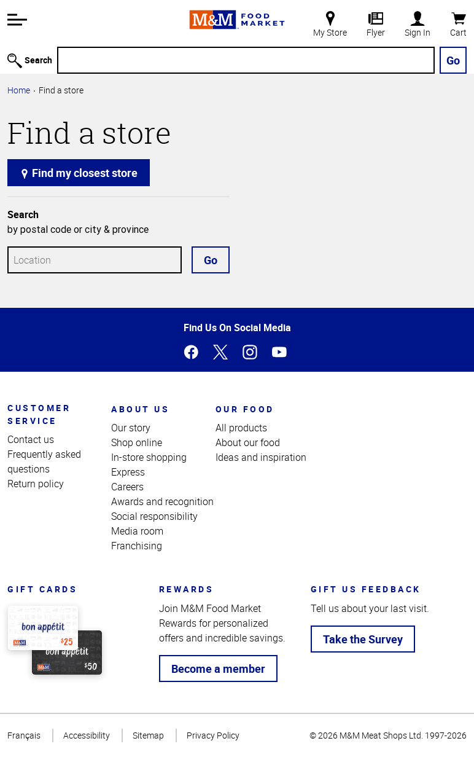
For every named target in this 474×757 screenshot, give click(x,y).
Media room (137, 531)
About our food (248, 442)
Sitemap (148, 735)
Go (453, 60)
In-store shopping (149, 457)
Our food (245, 409)
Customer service (39, 414)
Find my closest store (79, 172)
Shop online (136, 442)
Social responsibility (154, 516)
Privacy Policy (213, 735)
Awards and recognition (162, 501)
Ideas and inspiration (261, 457)
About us (140, 409)
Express (128, 472)
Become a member (218, 668)
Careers (127, 486)
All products (241, 427)
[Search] (246, 60)
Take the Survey (363, 639)
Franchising (136, 545)
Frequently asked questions (44, 461)
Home (18, 90)
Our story (130, 427)
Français (24, 735)
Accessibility (86, 735)
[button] (17, 19)
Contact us (30, 439)
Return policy (35, 483)
